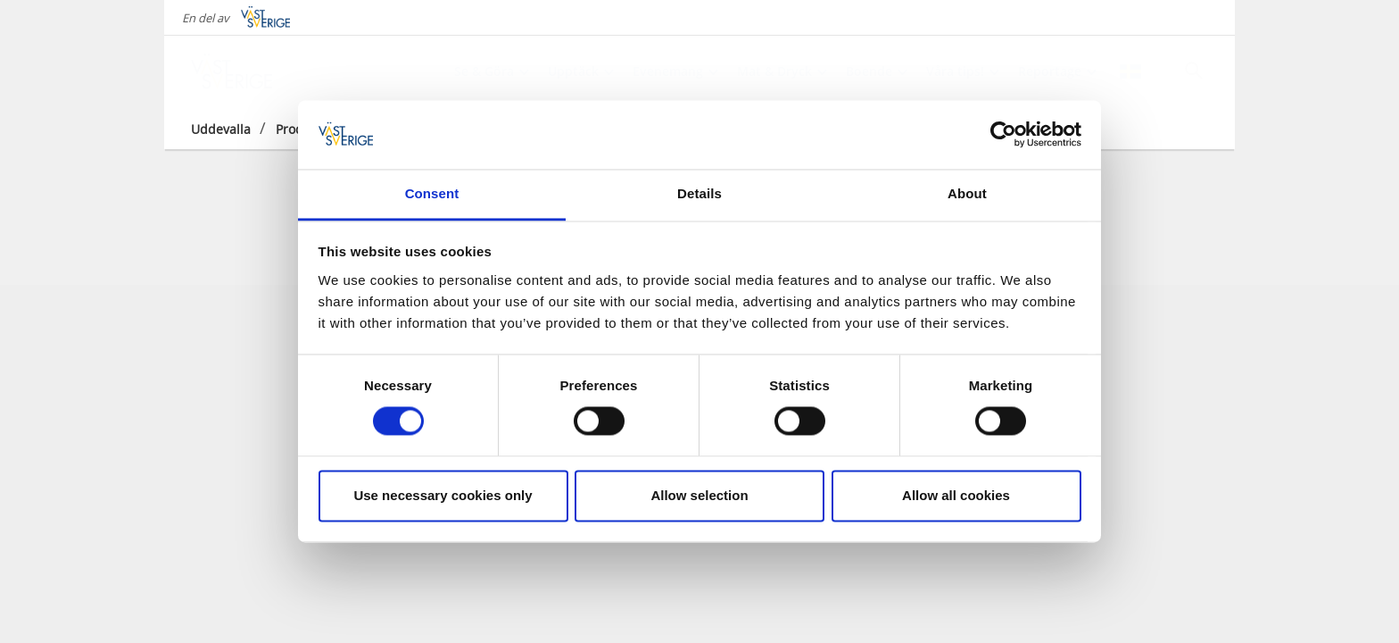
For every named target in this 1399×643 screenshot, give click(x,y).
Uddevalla (221, 129)
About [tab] (967, 193)
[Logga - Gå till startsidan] (253, 71)
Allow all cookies (956, 495)
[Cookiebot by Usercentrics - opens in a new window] (1003, 134)
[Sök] (1194, 70)
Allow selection (699, 495)
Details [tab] (699, 193)
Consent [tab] (432, 193)
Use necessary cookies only (442, 495)
